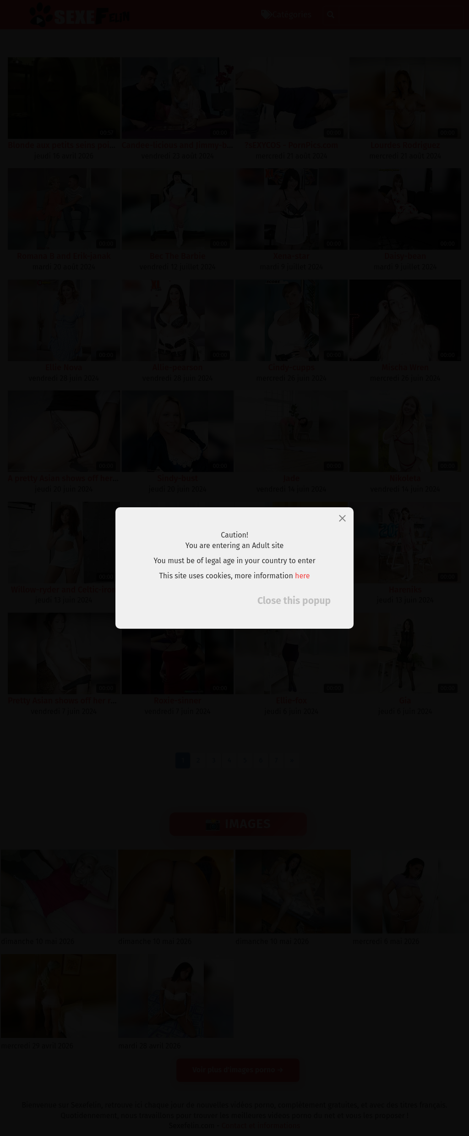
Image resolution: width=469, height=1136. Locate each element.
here (302, 575)
